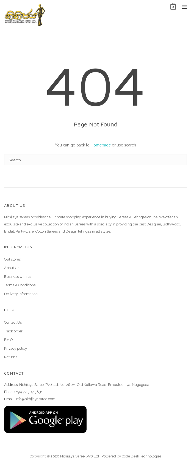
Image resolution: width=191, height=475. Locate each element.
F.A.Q (8, 340)
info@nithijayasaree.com (35, 399)
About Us (11, 268)
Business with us (17, 277)
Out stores (12, 259)
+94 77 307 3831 (29, 392)
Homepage (101, 145)
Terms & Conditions (19, 285)
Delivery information (21, 294)
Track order (13, 331)
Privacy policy (15, 348)
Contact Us (13, 322)
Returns (10, 357)
